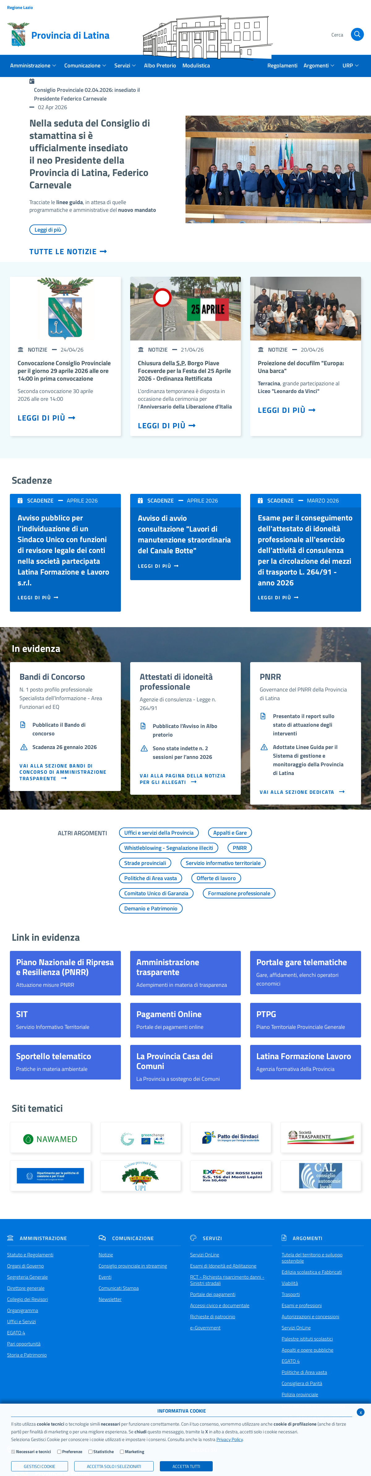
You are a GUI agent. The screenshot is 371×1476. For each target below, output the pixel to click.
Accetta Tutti (186, 1466)
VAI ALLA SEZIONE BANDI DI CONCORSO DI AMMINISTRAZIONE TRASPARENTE (63, 772)
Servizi (206, 1238)
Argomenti (302, 1238)
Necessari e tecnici (33, 1451)
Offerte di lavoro (216, 878)
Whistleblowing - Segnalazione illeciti (168, 848)
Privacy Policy (229, 1439)
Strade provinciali (145, 863)
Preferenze (72, 1451)
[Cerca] (347, 35)
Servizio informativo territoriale (223, 863)
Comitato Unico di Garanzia (156, 893)
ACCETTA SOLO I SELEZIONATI (114, 1466)
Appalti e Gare (230, 832)
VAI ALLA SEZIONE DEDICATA (302, 792)
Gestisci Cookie (39, 1466)
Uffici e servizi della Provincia (159, 832)
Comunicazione (126, 1238)
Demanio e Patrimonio (150, 908)
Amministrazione (37, 1238)
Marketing (134, 1451)
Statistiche (103, 1451)
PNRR (240, 848)
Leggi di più (48, 229)
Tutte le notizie (68, 251)
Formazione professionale (239, 893)
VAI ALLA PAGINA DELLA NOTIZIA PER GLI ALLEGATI (183, 778)
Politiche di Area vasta (150, 878)
